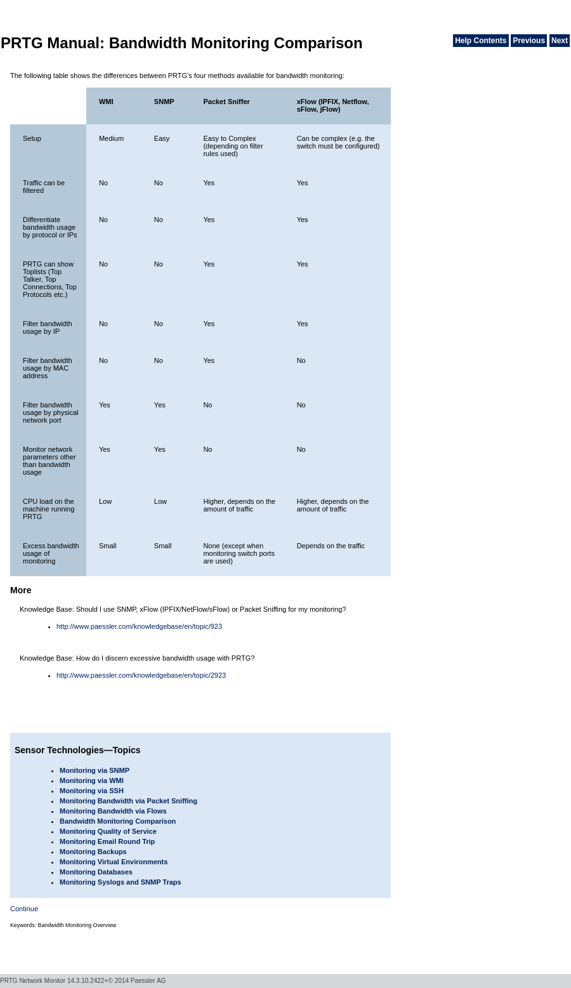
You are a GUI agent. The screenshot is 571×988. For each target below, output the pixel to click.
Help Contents (480, 40)
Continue (24, 908)
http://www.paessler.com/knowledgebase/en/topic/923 (139, 626)
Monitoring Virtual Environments (113, 862)
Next (559, 40)
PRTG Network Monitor (32, 980)
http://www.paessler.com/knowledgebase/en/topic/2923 (141, 675)
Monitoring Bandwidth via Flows (113, 811)
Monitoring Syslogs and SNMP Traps (120, 882)
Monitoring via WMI (92, 780)
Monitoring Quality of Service (108, 831)
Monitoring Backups (93, 851)
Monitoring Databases (96, 872)
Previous (529, 40)
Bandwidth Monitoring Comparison (118, 821)
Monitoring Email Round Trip (107, 841)
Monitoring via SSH (92, 790)
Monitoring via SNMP (94, 770)
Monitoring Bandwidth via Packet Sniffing (128, 801)
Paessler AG (148, 980)
